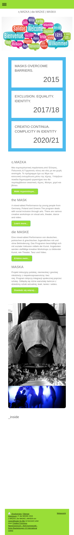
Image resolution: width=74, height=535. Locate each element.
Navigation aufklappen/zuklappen (37, 4)
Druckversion (15, 514)
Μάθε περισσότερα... (24, 191)
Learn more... (21, 223)
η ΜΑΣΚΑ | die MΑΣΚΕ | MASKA (37, 11)
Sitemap (26, 514)
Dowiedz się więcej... (25, 290)
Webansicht (61, 513)
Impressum (12, 516)
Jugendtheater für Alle (16, 521)
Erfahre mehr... (22, 258)
